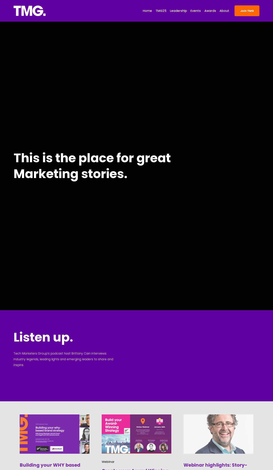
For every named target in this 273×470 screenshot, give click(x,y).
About (224, 11)
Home (147, 11)
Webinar (108, 461)
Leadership (178, 11)
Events (195, 11)
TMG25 (161, 11)
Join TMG (247, 11)
